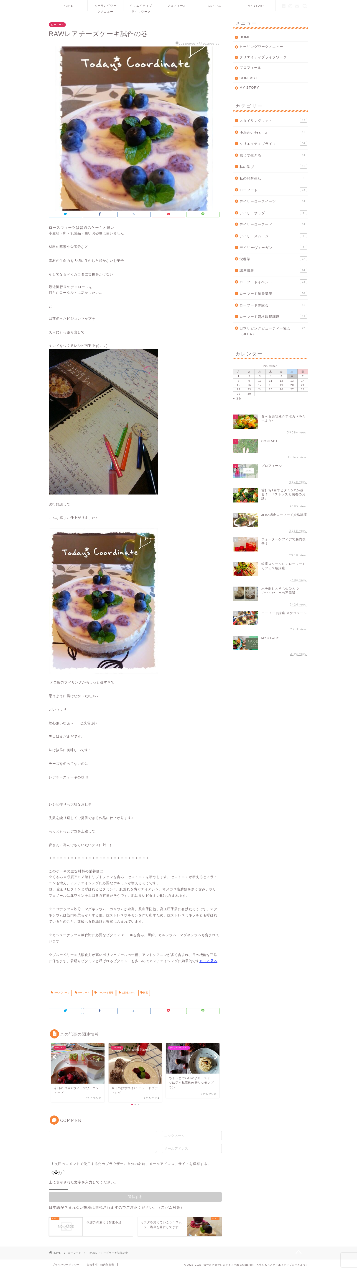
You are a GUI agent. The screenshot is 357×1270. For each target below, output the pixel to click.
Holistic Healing (273, 132)
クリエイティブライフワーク (141, 7)
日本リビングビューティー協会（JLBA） (273, 331)
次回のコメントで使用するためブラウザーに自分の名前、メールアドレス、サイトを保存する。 (132, 1164)
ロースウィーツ (61, 993)
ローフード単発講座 (273, 293)
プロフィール (176, 5)
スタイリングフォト (273, 120)
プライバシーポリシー (66, 1264)
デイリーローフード (273, 224)
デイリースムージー (273, 235)
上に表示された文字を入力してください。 (83, 1182)
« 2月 (237, 398)
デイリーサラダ (273, 212)
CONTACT (215, 5)
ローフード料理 (105, 993)
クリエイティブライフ (273, 143)
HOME (68, 5)
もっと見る (208, 961)
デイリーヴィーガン (273, 247)
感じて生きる (273, 155)
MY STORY (256, 5)
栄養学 (273, 258)
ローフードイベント (273, 281)
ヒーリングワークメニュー (105, 7)
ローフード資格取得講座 (273, 316)
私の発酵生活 (273, 178)
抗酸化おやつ (128, 993)
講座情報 (273, 270)
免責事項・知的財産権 (100, 1264)
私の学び (273, 166)
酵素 (145, 993)
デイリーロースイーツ (273, 201)
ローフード (57, 24)
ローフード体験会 (273, 305)
